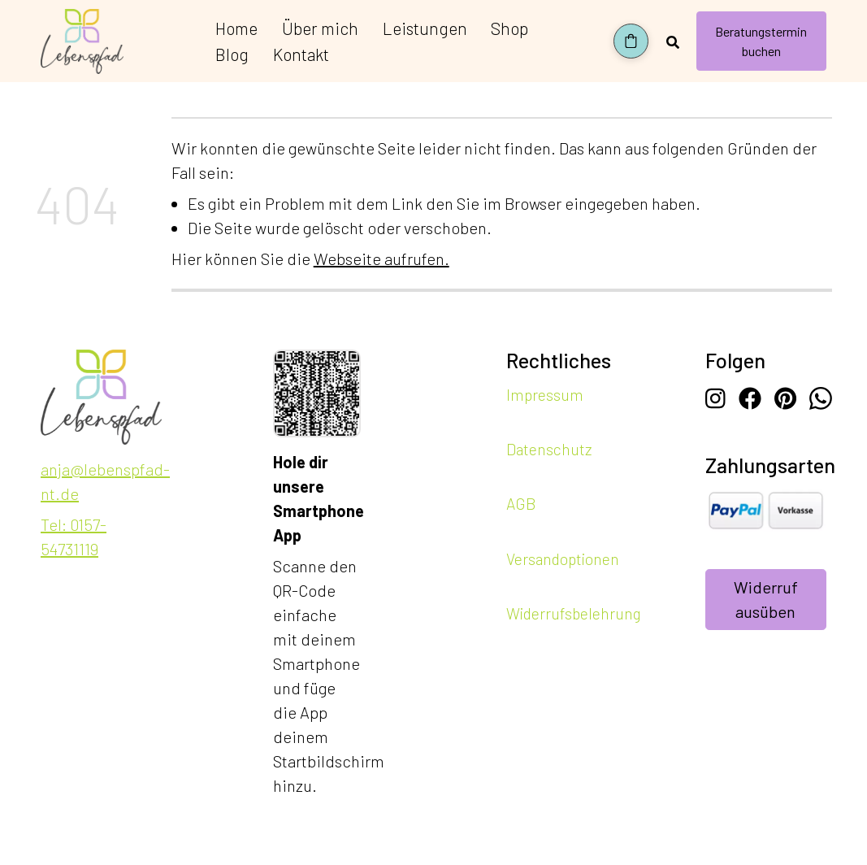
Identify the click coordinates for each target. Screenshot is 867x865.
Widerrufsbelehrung (573, 612)
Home (236, 28)
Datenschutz (549, 449)
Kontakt (301, 54)
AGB (520, 503)
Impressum (544, 394)
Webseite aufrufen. (381, 258)
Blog (232, 54)
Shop (509, 28)
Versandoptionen (562, 558)
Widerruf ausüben (766, 600)
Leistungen (425, 28)
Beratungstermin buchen (761, 41)
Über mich (320, 28)
